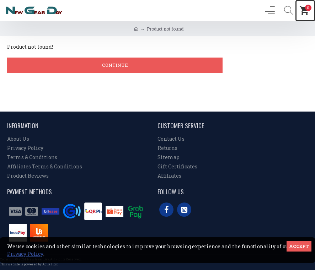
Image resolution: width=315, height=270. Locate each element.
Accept (299, 246)
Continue (115, 65)
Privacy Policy (25, 253)
